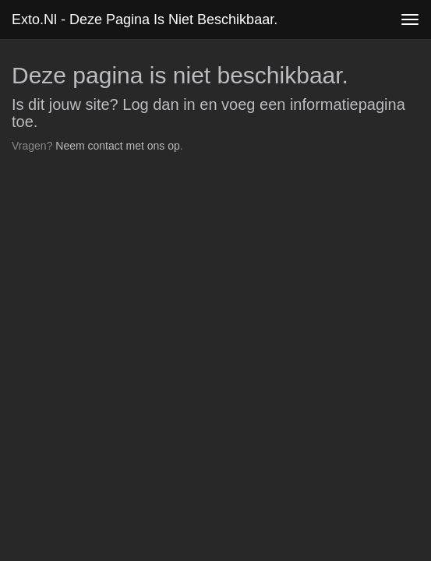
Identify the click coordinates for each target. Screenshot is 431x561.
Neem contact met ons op (117, 145)
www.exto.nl (150, 190)
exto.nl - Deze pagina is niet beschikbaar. (144, 19)
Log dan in (158, 104)
